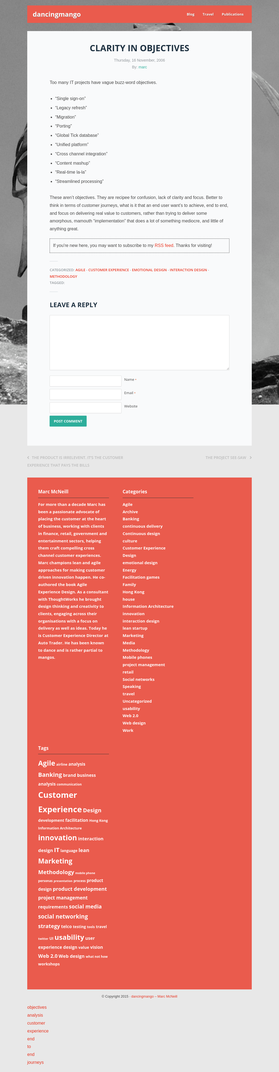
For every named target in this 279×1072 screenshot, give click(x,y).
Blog (190, 14)
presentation (63, 881)
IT (56, 850)
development (51, 820)
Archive (130, 511)
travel (129, 693)
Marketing (133, 635)
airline (61, 764)
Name (130, 379)
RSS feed (164, 245)
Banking (131, 518)
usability (131, 708)
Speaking (132, 686)
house (129, 599)
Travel (208, 14)
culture (130, 540)
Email (129, 392)
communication (69, 784)
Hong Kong (133, 591)
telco (66, 926)
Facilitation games (141, 577)
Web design (134, 723)
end (31, 1039)
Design (129, 555)
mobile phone (85, 873)
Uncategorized (137, 701)
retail (128, 672)
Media (129, 642)
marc (143, 67)
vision (96, 947)
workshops (49, 964)
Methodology (63, 276)
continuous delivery (143, 526)
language (68, 850)
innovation (134, 613)
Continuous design (141, 533)
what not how (97, 957)
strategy (49, 926)
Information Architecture (148, 606)
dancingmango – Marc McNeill (154, 996)
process (80, 881)
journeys (35, 1062)
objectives (37, 1007)
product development (80, 888)
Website (131, 406)
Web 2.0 (130, 715)
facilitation (76, 820)
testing (79, 926)
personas (45, 881)
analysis (76, 764)
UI (51, 938)
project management (144, 664)
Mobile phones (137, 657)
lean (83, 850)
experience (37, 1031)
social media (85, 906)
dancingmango (57, 14)
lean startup (135, 628)
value (83, 947)
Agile (80, 269)
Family (129, 584)
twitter (43, 939)
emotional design (149, 269)
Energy (129, 570)
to (29, 1046)
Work (128, 730)
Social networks (138, 679)
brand (69, 775)
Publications (233, 14)
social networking (63, 916)
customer (36, 1023)
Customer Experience (108, 269)
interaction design (188, 269)
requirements (53, 907)
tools (91, 927)
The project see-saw (228, 457)
